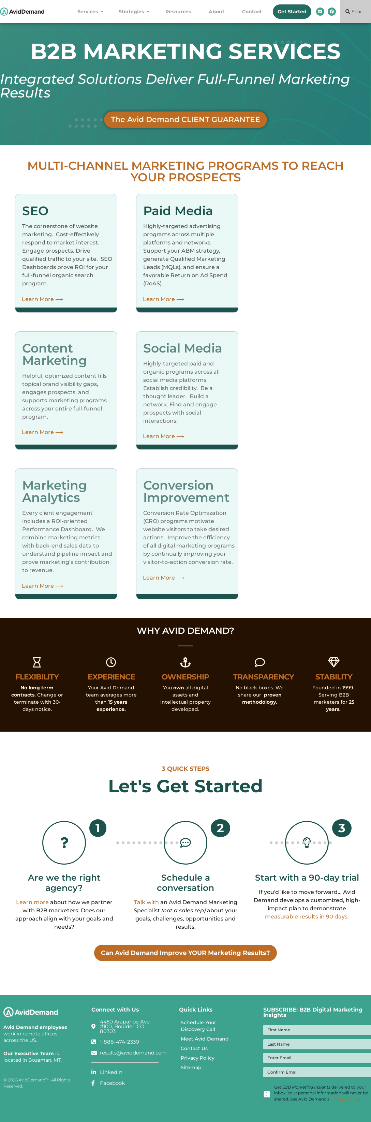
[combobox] (355, 11)
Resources (179, 11)
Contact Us (194, 1053)
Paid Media (178, 210)
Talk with (146, 906)
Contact (252, 12)
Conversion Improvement (186, 491)
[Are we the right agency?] (64, 845)
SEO (35, 210)
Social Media (182, 348)
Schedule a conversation (185, 887)
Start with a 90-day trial (307, 882)
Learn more (32, 906)
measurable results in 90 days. (307, 921)
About (218, 11)
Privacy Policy (197, 1063)
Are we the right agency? (64, 887)
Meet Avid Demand (205, 1044)
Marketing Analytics (54, 491)
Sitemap (191, 1072)
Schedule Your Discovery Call (198, 1030)
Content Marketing (54, 354)
